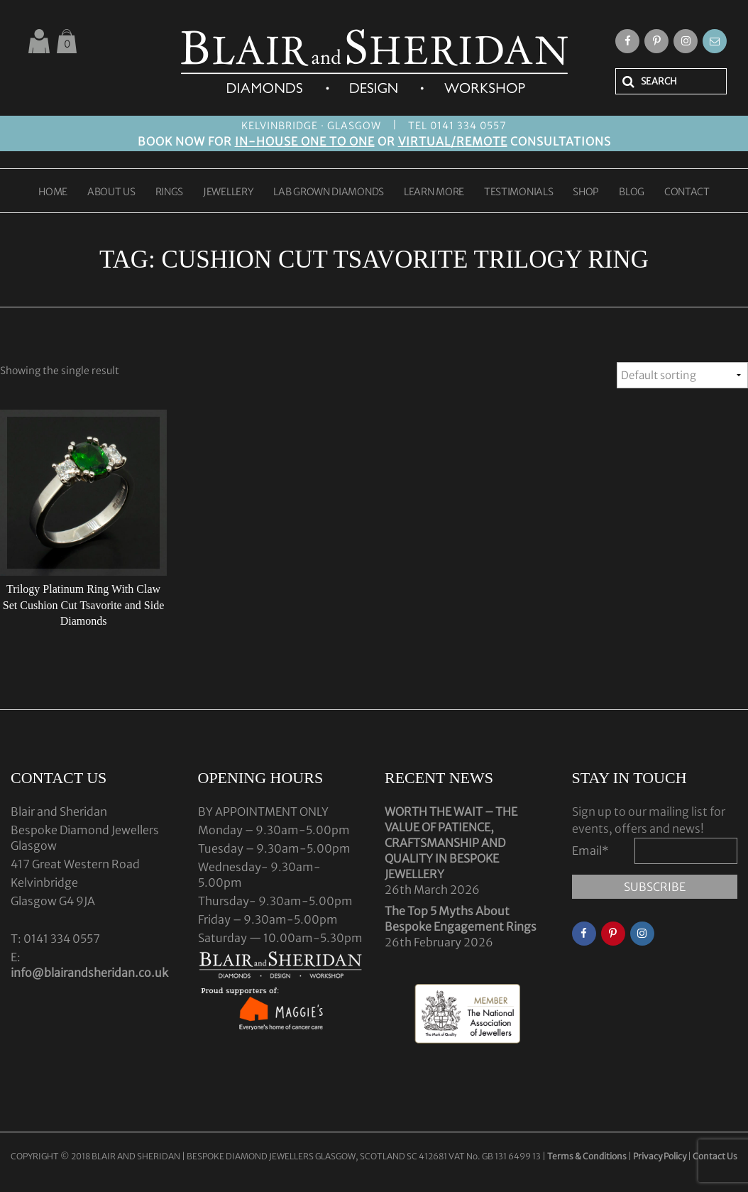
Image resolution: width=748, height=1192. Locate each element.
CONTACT (687, 192)
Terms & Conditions (587, 1156)
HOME (52, 192)
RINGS (169, 192)
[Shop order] (682, 375)
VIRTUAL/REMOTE (452, 141)
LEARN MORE (434, 192)
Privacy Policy (659, 1156)
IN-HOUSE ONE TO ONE (305, 141)
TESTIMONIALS (518, 192)
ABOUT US (111, 192)
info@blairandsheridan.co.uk (89, 973)
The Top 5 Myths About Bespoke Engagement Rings (461, 919)
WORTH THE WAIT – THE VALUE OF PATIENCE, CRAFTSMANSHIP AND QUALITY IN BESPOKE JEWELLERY (451, 842)
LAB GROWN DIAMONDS (328, 192)
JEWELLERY (228, 192)
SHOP (586, 192)
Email (590, 850)
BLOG (631, 192)
